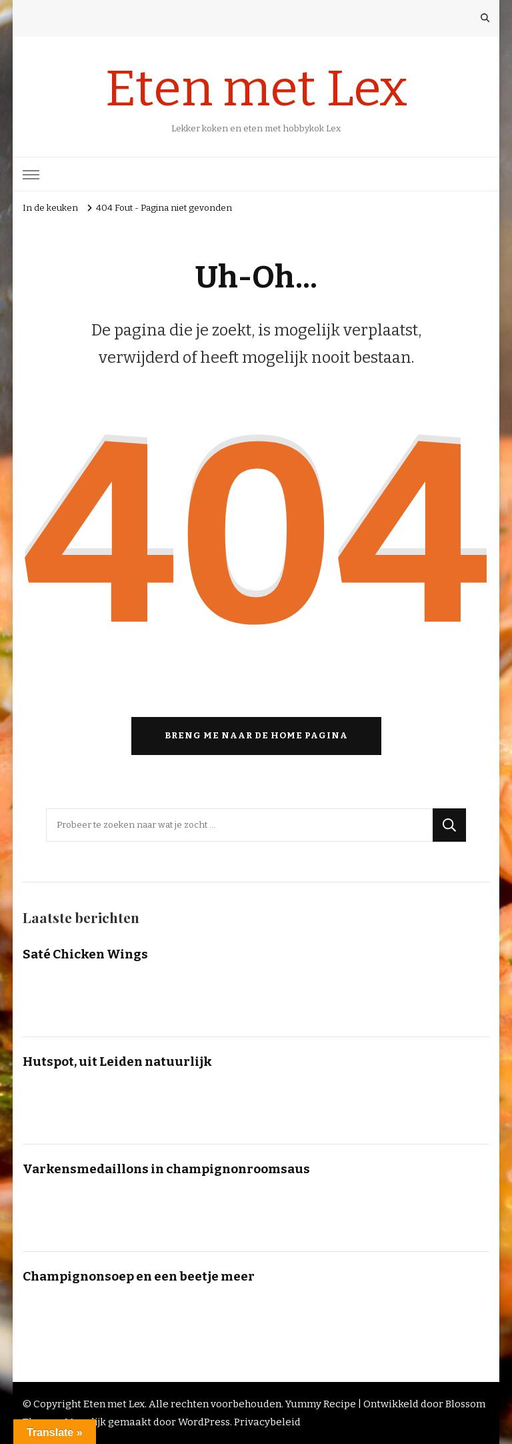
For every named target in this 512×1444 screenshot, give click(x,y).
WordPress (204, 1422)
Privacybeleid (267, 1422)
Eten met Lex (256, 89)
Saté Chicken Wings (85, 954)
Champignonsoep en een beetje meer (139, 1276)
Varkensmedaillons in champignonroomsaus (166, 1169)
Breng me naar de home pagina (256, 735)
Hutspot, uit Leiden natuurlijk (117, 1061)
